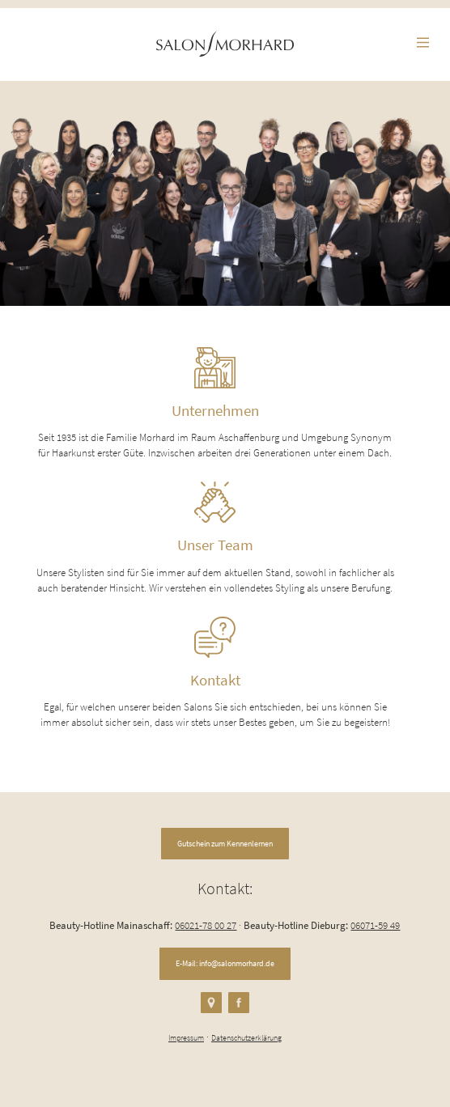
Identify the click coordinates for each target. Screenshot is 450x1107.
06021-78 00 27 (205, 924)
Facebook (238, 1002)
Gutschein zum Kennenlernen (225, 843)
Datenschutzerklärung (246, 1038)
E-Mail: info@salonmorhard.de (225, 963)
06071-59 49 (375, 924)
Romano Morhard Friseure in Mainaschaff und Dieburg (225, 44)
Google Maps (211, 1002)
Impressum (186, 1038)
